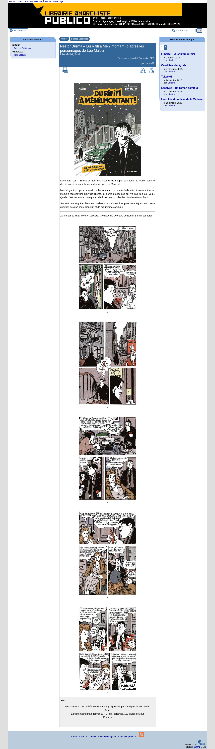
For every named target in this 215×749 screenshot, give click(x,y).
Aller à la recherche (33, 1)
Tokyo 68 (166, 76)
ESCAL (197, 747)
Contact (91, 736)
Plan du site (78, 736)
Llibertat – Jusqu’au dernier (178, 54)
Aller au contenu (16, 1)
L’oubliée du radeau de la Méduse (182, 99)
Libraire (148, 63)
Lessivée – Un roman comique (180, 87)
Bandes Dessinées (79, 39)
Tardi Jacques (20, 55)
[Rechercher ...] (183, 30)
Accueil (64, 39)
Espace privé (125, 736)
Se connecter (20, 30)
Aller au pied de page (54, 1)
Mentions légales (107, 736)
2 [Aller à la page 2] (165, 47)
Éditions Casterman (23, 48)
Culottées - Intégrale (173, 65)
